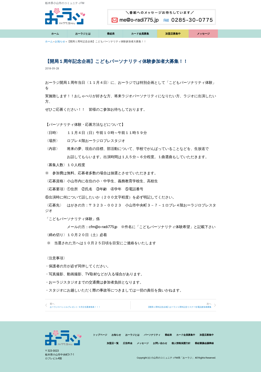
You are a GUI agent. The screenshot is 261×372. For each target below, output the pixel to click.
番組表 (111, 33)
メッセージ (203, 33)
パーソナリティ (152, 334)
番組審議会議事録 (204, 343)
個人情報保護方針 (181, 343)
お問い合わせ (160, 343)
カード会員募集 (140, 33)
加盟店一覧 (113, 343)
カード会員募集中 (185, 334)
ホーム (55, 33)
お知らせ (60, 41)
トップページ (100, 334)
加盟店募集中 (173, 33)
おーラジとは (83, 33)
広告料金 (127, 343)
